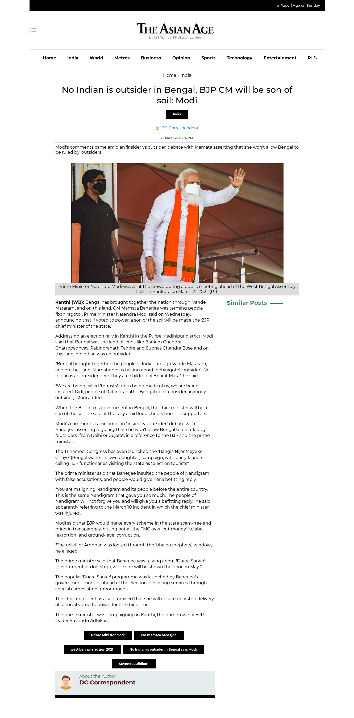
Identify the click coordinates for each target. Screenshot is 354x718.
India (72, 57)
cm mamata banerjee (159, 635)
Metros (122, 57)
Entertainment (280, 57)
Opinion (181, 57)
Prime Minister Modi (108, 635)
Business (151, 57)
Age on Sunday (306, 5)
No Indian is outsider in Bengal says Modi (164, 649)
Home (49, 57)
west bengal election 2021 (92, 649)
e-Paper (284, 5)
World (96, 57)
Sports (208, 57)
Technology (239, 57)
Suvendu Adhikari (134, 664)
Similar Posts (247, 302)
